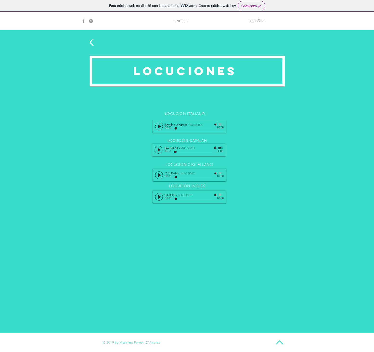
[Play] (159, 126)
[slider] (221, 124)
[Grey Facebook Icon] (83, 21)
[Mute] (215, 124)
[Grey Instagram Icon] (91, 21)
